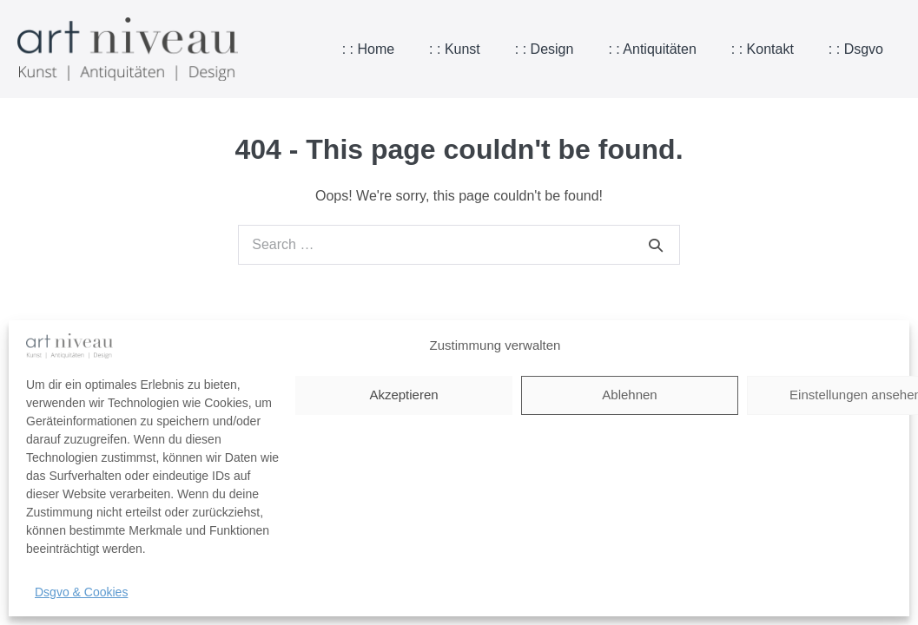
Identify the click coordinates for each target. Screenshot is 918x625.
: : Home (368, 49)
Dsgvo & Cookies (81, 592)
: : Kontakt (762, 49)
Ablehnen (629, 394)
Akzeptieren (403, 394)
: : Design (544, 49)
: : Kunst (454, 49)
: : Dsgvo (856, 49)
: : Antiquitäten (652, 49)
